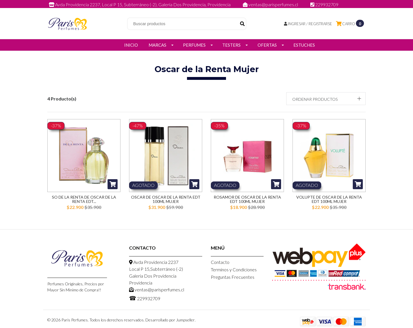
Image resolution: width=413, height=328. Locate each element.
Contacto (220, 262)
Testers (231, 45)
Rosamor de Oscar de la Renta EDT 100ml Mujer (247, 199)
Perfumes (194, 45)
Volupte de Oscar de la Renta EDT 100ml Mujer (329, 199)
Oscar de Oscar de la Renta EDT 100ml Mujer (165, 199)
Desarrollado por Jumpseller (170, 319)
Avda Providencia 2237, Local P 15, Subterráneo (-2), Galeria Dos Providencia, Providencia (140, 4)
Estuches (304, 45)
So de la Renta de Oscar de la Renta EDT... (84, 199)
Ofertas (267, 45)
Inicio (131, 45)
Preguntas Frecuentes (232, 277)
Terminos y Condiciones (234, 269)
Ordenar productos (315, 99)
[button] (326, 98)
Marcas (157, 45)
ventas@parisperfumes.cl (271, 4)
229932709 (324, 4)
